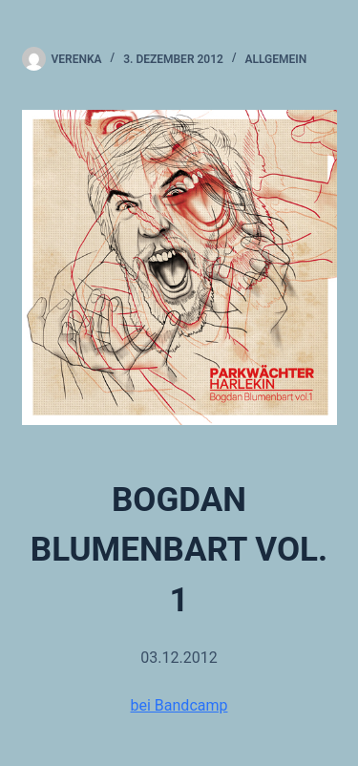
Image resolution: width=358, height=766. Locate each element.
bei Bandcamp (179, 705)
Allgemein (276, 59)
